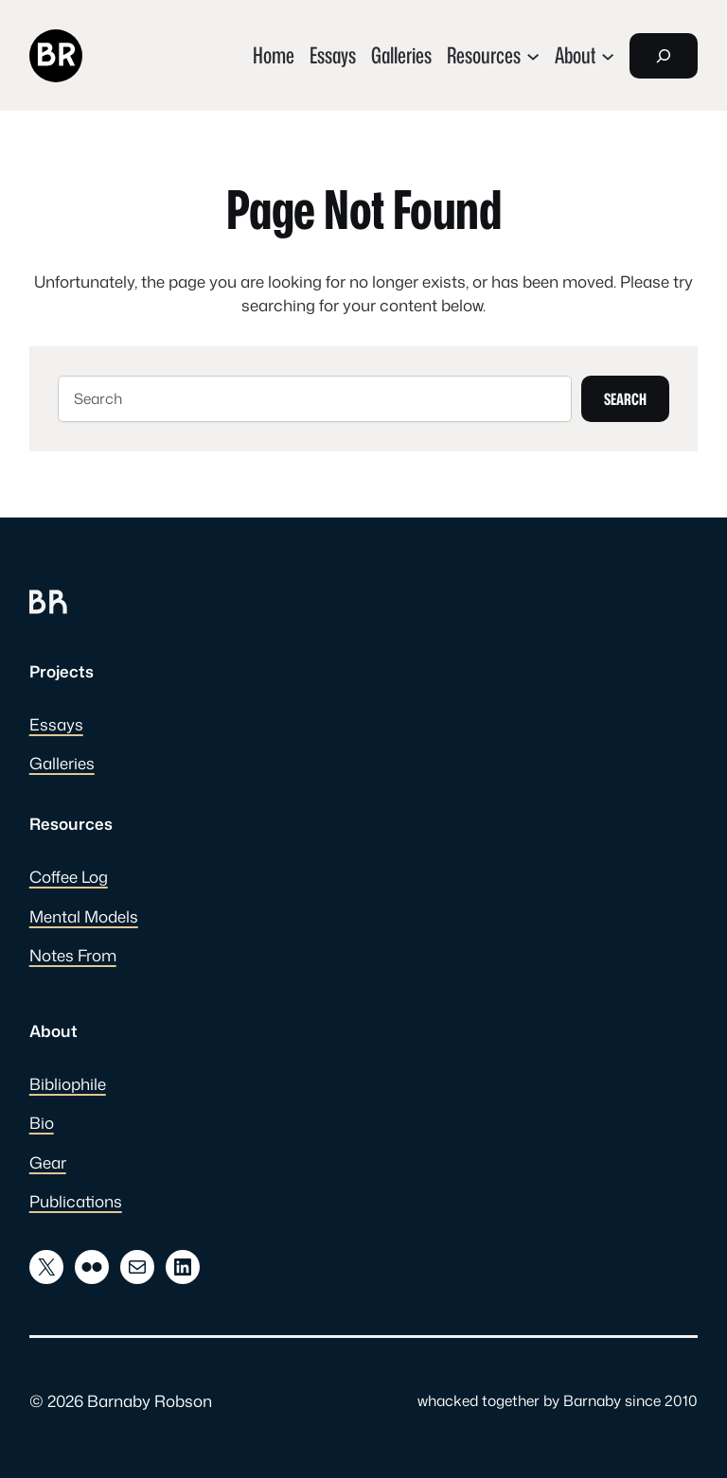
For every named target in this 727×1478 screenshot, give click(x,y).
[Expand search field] (663, 56)
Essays (56, 724)
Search (625, 399)
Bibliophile (67, 1084)
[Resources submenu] (493, 56)
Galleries (62, 763)
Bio (41, 1123)
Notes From (72, 955)
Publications (75, 1201)
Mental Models (83, 916)
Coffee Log (68, 877)
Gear (47, 1162)
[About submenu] (584, 56)
